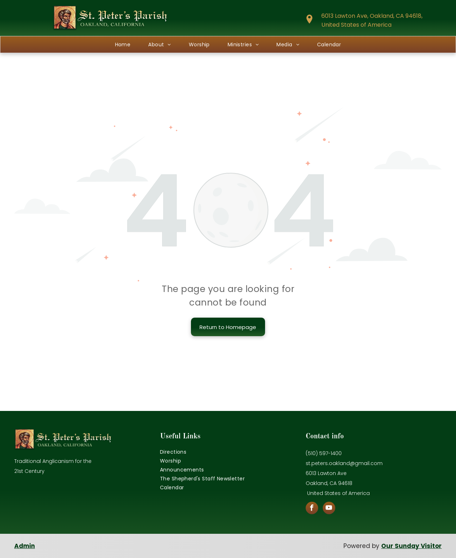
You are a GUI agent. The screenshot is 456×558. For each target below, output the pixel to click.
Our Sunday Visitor (411, 546)
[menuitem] (123, 44)
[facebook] (312, 509)
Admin (24, 546)
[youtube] (329, 509)
